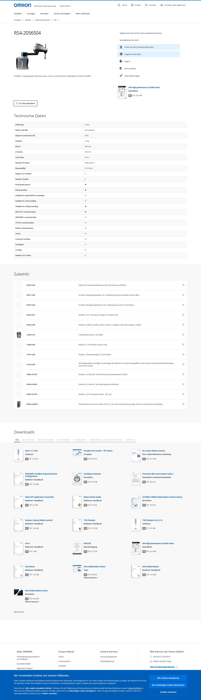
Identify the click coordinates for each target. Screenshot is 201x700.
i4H (55, 20)
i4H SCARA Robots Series (36, 591)
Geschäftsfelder (24, 664)
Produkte (17, 14)
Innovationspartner (108, 657)
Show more (19, 612)
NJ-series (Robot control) (153, 451)
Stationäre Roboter (42, 20)
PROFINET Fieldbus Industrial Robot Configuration (41, 475)
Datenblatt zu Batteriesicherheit (106, 439)
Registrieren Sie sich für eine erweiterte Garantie (141, 33)
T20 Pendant (89, 520)
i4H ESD (87, 543)
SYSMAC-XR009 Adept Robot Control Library (162, 497)
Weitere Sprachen (90, 578)
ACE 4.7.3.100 (31, 451)
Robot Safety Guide (92, 497)
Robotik (28, 20)
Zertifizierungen (46, 439)
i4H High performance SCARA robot (144, 87)
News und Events (83, 14)
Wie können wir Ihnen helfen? (167, 651)
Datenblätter (63, 439)
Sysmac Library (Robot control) (39, 520)
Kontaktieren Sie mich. (129, 40)
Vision (61, 657)
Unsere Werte (66, 651)
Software (130, 439)
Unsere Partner (109, 651)
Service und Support (62, 14)
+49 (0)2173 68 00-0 (160, 657)
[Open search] (122, 5)
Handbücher (79, 439)
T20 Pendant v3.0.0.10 (152, 520)
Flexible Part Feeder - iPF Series (98, 451)
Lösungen (31, 14)
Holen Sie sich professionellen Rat (137, 47)
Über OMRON (24, 651)
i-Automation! (64, 661)
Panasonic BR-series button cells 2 (157, 474)
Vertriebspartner (107, 661)
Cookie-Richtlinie (134, 688)
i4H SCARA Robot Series (94, 567)
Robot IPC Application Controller (39, 497)
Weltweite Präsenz (25, 668)
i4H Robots (30, 567)
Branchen (44, 14)
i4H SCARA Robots (150, 567)
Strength (62, 666)
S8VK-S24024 (32, 404)
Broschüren (28, 439)
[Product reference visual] (18, 334)
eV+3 (27, 543)
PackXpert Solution (92, 474)
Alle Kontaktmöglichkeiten (164, 667)
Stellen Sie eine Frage (160, 661)
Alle (17, 439)
